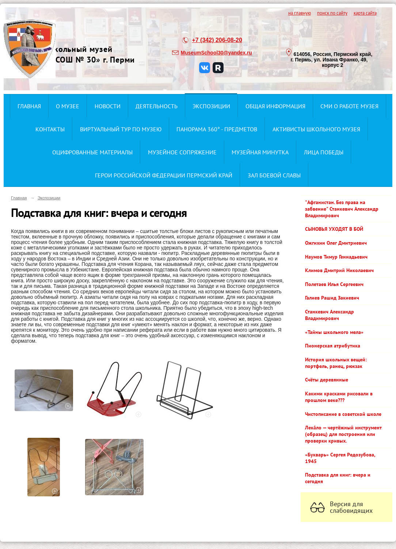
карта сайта (365, 13)
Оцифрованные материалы (92, 152)
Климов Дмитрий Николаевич (339, 270)
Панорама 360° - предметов (216, 129)
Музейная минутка (260, 152)
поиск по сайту (332, 13)
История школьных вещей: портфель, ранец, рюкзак (336, 362)
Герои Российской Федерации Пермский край (163, 175)
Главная (29, 106)
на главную (299, 13)
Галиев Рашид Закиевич (332, 297)
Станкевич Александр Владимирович (329, 314)
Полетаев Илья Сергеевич (334, 284)
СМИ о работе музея (349, 106)
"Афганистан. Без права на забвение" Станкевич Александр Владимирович (341, 209)
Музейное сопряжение (182, 152)
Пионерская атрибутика (332, 345)
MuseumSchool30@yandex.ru (216, 53)
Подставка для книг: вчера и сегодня (337, 478)
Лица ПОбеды (323, 152)
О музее (67, 106)
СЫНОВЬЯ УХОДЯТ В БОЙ (334, 229)
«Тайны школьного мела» (334, 332)
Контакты (50, 129)
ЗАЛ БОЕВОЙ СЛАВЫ (274, 175)
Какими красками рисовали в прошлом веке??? (339, 396)
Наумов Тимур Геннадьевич (336, 256)
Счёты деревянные (326, 379)
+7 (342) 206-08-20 (217, 40)
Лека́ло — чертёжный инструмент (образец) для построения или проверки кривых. (343, 434)
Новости (108, 106)
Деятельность (157, 106)
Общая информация (275, 106)
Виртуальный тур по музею (120, 129)
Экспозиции (211, 106)
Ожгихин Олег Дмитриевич (336, 243)
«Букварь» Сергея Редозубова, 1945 (340, 458)
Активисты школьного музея (316, 129)
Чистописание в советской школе (343, 414)
